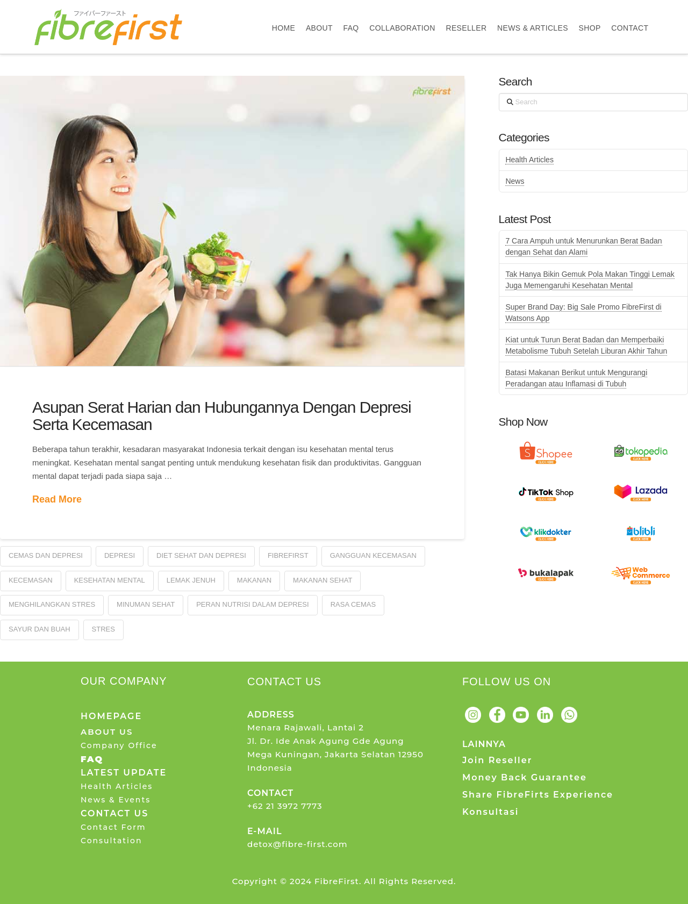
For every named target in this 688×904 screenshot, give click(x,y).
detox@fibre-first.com (297, 844)
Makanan (254, 580)
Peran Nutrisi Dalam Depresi (252, 604)
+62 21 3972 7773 (284, 806)
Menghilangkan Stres (52, 604)
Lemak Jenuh (191, 580)
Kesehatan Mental (109, 580)
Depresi (119, 555)
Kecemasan (31, 580)
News (514, 181)
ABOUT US (107, 732)
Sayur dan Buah (39, 629)
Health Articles (529, 159)
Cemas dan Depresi (46, 555)
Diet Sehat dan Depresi (201, 555)
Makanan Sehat (322, 580)
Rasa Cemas (353, 604)
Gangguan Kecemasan (373, 555)
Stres (103, 629)
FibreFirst (288, 555)
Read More (57, 499)
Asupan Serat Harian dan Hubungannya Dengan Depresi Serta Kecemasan (221, 415)
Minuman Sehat (146, 604)
